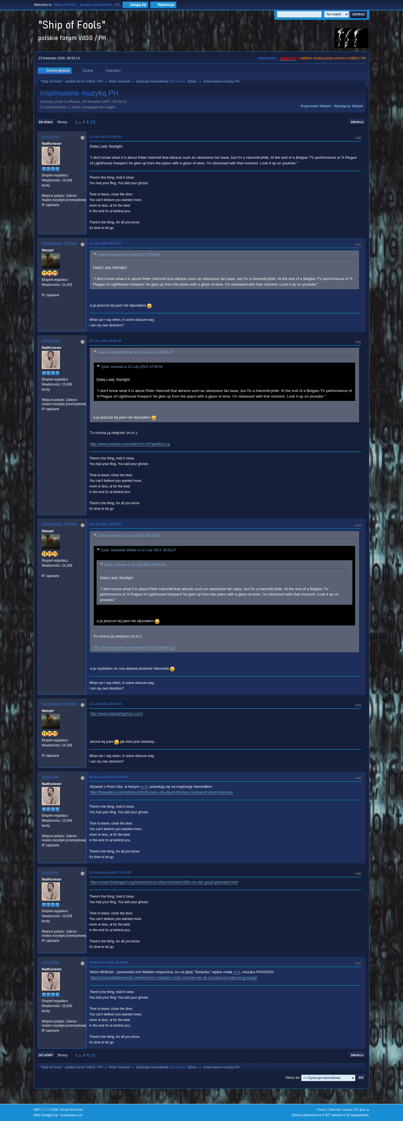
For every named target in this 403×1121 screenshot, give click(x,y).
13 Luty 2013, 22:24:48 (105, 704)
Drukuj (357, 122)
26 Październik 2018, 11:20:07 (110, 872)
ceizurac (50, 136)
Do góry (46, 1055)
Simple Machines (71, 1109)
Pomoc (322, 1109)
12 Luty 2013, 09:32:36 (105, 340)
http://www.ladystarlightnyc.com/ (116, 713)
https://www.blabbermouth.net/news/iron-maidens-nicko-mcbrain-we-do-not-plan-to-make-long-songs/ (173, 977)
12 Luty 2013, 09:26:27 (105, 243)
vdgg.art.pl (288, 58)
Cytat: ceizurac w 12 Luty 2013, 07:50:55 (128, 255)
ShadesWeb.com (71, 1115)
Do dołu (46, 122)
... (81, 122)
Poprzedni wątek (316, 106)
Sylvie (191, 81)
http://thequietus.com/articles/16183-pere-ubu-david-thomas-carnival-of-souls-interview (161, 792)
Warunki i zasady (340, 1109)
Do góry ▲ (362, 1109)
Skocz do (292, 1078)
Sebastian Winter (60, 243)
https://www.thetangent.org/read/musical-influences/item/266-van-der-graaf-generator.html (164, 882)
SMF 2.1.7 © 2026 (46, 1109)
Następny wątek (348, 106)
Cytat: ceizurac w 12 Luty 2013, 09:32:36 (128, 536)
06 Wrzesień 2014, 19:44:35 (108, 777)
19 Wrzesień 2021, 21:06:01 (108, 962)
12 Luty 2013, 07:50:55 (105, 136)
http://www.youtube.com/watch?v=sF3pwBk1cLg (130, 444)
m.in (143, 786)
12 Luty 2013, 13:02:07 (105, 524)
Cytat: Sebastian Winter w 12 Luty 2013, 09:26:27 (135, 352)
